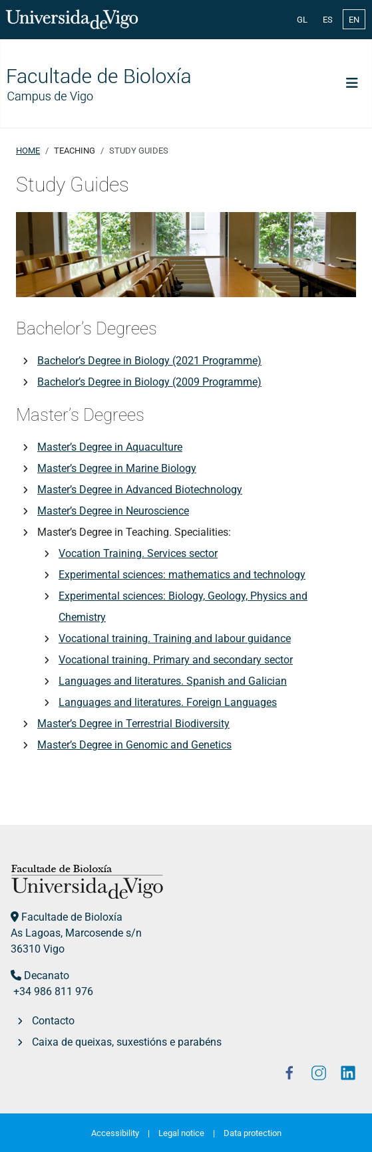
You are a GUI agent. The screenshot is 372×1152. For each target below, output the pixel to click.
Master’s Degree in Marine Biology (116, 468)
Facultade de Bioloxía (71, 917)
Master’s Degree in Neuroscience (113, 511)
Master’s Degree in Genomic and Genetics (134, 745)
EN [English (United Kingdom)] (354, 20)
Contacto (53, 1020)
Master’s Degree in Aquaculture (109, 447)
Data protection (252, 1133)
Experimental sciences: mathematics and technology (182, 574)
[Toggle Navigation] (352, 83)
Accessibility (115, 1133)
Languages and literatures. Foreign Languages (168, 702)
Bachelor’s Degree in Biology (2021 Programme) (149, 360)
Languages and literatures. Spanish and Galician (173, 681)
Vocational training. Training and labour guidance (175, 638)
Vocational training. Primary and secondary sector (176, 659)
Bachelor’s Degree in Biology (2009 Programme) (149, 382)
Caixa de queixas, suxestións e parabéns (127, 1042)
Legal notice (181, 1133)
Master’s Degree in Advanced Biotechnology (139, 489)
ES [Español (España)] (328, 20)
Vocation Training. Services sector (138, 553)
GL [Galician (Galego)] (302, 20)
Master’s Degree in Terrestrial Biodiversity (133, 723)
